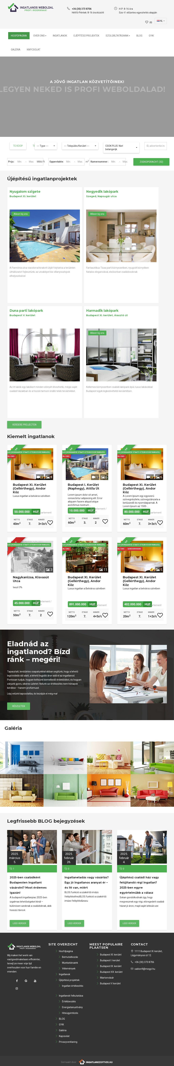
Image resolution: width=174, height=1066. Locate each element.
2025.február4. (124, 858)
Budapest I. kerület (108, 960)
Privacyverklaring (66, 1042)
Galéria (15, 49)
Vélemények (66, 968)
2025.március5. (14, 858)
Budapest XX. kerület (109, 972)
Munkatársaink (68, 962)
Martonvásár (105, 977)
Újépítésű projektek (86, 35)
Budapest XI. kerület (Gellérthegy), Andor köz (29, 488)
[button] (46, 146)
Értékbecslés (67, 1001)
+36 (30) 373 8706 (142, 962)
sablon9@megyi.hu (143, 969)
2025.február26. (69, 858)
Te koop (18, 145)
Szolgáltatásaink (118, 35)
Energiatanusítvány (70, 1007)
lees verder (19, 923)
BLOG (139, 35)
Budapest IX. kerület (108, 966)
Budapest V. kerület (108, 983)
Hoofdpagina (19, 35)
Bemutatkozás (68, 957)
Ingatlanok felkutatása (69, 995)
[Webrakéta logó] (96, 1061)
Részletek (18, 706)
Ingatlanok (60, 35)
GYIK (151, 35)
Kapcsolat (33, 49)
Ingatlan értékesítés (70, 985)
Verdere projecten (24, 424)
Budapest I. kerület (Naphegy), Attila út (83, 486)
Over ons (39, 35)
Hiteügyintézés (68, 1013)
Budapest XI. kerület (108, 954)
